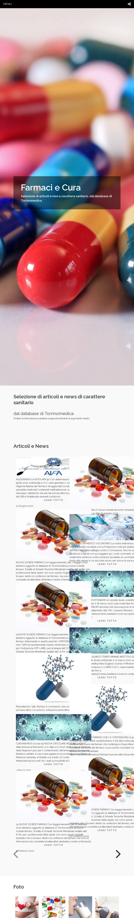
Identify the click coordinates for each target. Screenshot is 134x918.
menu (7, 4)
